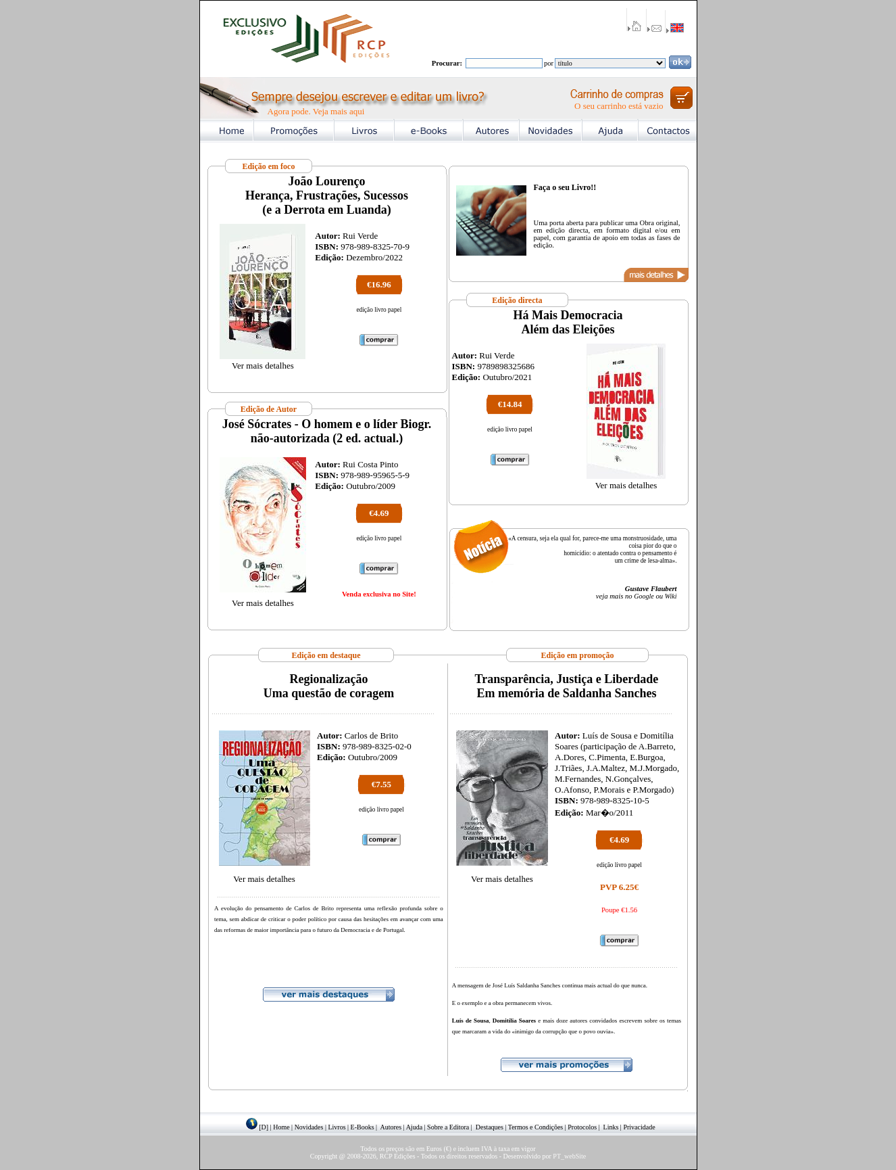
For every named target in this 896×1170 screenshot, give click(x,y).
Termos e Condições (536, 1127)
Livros (336, 1127)
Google (643, 596)
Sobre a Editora (448, 1127)
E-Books (362, 1127)
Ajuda (414, 1127)
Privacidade (639, 1127)
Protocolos (582, 1127)
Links (611, 1127)
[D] (263, 1127)
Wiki (671, 596)
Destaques (489, 1127)
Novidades (309, 1127)
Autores (391, 1127)
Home (281, 1127)
